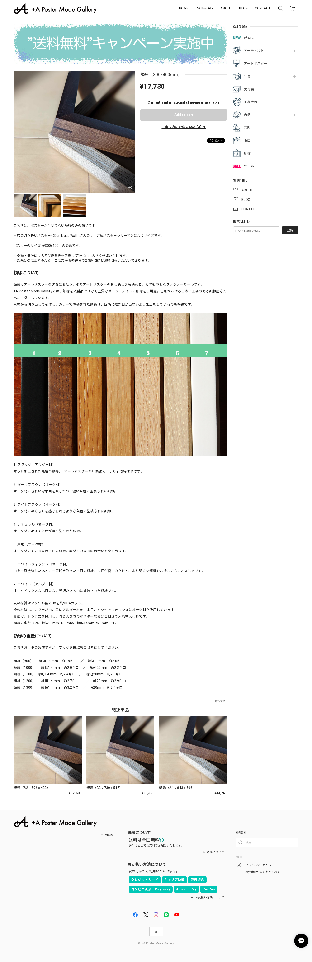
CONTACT (263, 8)
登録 (290, 230)
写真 (247, 76)
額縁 (247, 153)
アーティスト (254, 51)
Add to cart (183, 115)
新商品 (249, 38)
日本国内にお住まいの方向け (183, 127)
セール (249, 166)
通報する (220, 701)
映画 (247, 140)
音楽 (247, 127)
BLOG (243, 8)
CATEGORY (204, 8)
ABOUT (226, 8)
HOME (184, 8)
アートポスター (255, 63)
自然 (247, 115)
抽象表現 (250, 102)
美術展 (249, 89)
